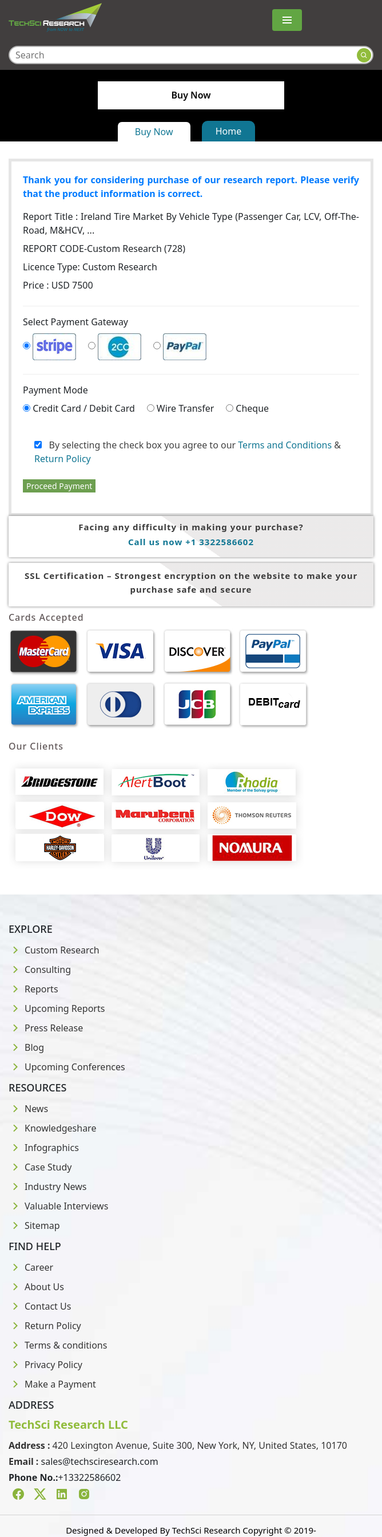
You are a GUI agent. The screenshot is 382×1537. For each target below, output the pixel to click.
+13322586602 (89, 1477)
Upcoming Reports (57, 1008)
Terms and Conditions (285, 445)
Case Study (40, 1167)
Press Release (46, 1028)
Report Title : (191, 223)
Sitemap (34, 1225)
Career (31, 1267)
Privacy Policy (45, 1365)
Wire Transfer (185, 408)
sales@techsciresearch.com (99, 1461)
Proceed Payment (59, 485)
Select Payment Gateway (75, 322)
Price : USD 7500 (58, 285)
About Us (36, 1287)
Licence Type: (90, 267)
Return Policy (62, 458)
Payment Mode (55, 390)
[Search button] (364, 55)
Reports (33, 989)
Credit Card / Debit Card (84, 408)
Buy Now (154, 131)
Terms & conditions (58, 1345)
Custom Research (54, 950)
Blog (26, 1047)
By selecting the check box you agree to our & (187, 452)
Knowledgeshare (52, 1128)
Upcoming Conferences (67, 1067)
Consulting (40, 969)
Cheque (252, 408)
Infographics (44, 1147)
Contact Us (40, 1306)
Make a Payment (52, 1384)
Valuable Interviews (58, 1206)
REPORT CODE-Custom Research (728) (104, 248)
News (28, 1109)
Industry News (48, 1186)
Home (229, 131)
